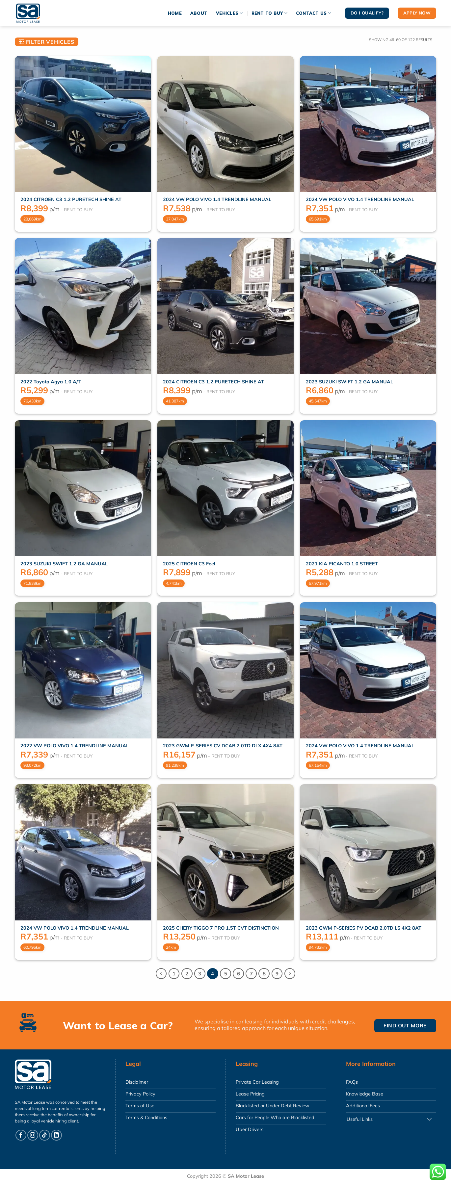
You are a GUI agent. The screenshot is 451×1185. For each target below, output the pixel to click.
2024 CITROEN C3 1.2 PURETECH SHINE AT (70, 199)
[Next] (290, 973)
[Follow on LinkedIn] (56, 1135)
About (198, 13)
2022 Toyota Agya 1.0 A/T (50, 382)
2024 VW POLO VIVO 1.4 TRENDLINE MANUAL (217, 199)
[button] (46, 42)
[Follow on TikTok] (44, 1135)
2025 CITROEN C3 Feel (189, 564)
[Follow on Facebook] (20, 1135)
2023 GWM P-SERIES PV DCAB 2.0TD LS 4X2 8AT (363, 928)
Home (175, 13)
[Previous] (161, 973)
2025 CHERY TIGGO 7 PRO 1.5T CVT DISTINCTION (221, 928)
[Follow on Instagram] (32, 1135)
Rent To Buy (269, 13)
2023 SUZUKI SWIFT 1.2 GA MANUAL (349, 382)
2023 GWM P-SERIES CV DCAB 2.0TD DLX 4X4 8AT (222, 746)
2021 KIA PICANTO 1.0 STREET (342, 564)
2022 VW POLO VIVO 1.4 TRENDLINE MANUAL (74, 746)
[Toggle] (429, 1119)
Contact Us (313, 13)
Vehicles (229, 13)
